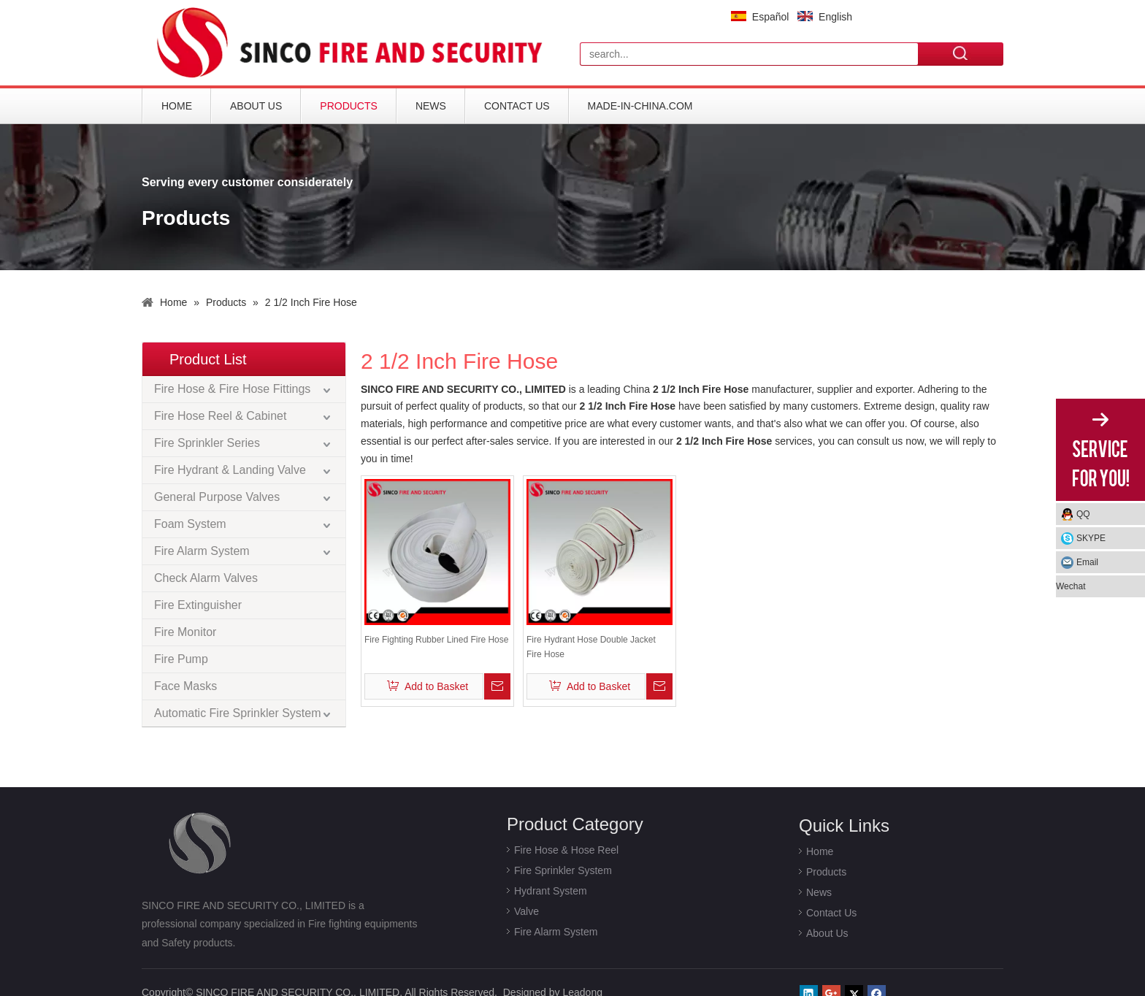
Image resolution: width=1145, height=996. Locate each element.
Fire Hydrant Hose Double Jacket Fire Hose (591, 647)
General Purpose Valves (217, 497)
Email (1087, 562)
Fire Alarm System (202, 551)
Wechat (1070, 586)
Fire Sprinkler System (563, 870)
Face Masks (185, 686)
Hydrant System (550, 891)
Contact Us (517, 106)
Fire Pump (181, 659)
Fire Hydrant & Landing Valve (230, 470)
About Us (256, 106)
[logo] (353, 42)
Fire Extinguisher (198, 605)
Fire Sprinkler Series (207, 443)
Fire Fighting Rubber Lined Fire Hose (436, 640)
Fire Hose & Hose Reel (566, 850)
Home (176, 106)
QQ (1083, 514)
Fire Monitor (185, 632)
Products (349, 106)
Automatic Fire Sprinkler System (237, 713)
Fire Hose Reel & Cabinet (220, 416)
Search (961, 53)
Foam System (190, 524)
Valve (526, 911)
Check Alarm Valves (206, 578)
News (431, 106)
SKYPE (1091, 538)
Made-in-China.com (640, 106)
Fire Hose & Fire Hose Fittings (232, 389)
